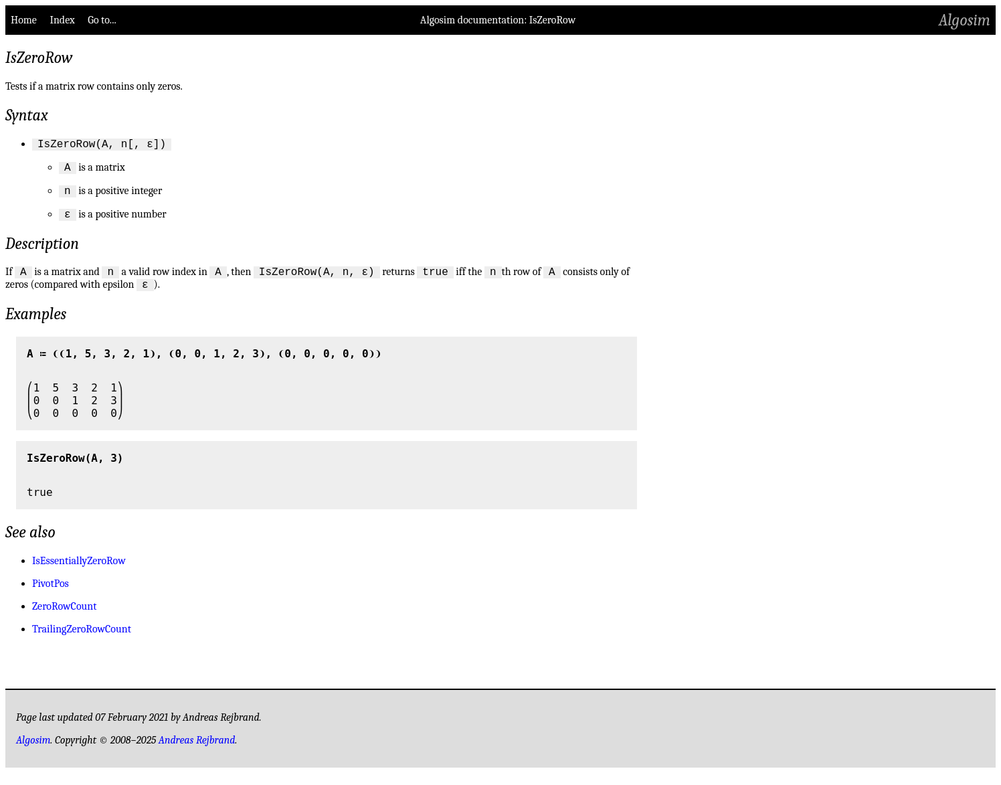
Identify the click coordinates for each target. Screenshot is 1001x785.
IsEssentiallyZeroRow (79, 573)
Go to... (102, 20)
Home (24, 20)
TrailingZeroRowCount (81, 641)
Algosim (964, 20)
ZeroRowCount (64, 618)
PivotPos (50, 596)
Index (62, 20)
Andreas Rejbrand (197, 752)
